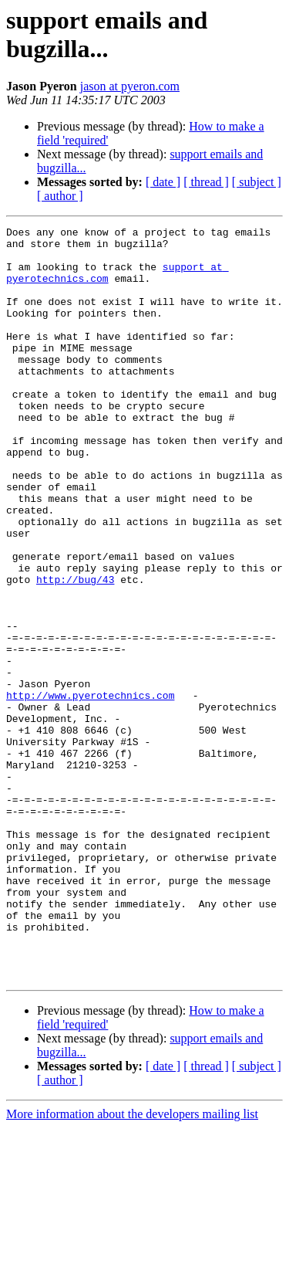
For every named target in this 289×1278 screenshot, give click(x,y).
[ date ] (163, 181)
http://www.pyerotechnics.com (90, 790)
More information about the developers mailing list (132, 1264)
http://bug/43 (75, 651)
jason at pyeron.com (130, 86)
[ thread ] (206, 181)
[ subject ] (256, 181)
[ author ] (60, 195)
